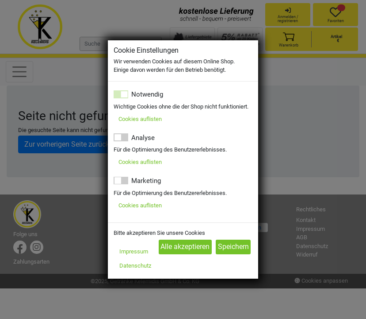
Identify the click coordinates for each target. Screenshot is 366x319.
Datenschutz (135, 265)
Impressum (133, 251)
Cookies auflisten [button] (140, 119)
